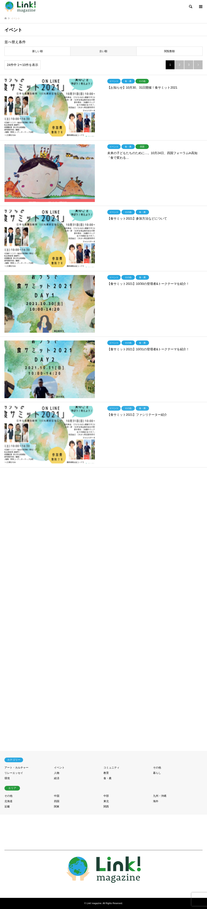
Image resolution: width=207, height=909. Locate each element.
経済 (56, 778)
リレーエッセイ (13, 772)
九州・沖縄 (159, 795)
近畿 (7, 806)
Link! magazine (94, 903)
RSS (103, 888)
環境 (7, 778)
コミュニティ (111, 767)
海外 (155, 801)
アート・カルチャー (16, 767)
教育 (106, 772)
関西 (106, 806)
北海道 (8, 801)
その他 (157, 767)
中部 (106, 795)
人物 (56, 772)
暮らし (157, 772)
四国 (56, 801)
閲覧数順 (169, 51)
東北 (106, 801)
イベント (59, 767)
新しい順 (37, 51)
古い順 (103, 51)
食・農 (107, 778)
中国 (56, 795)
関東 (56, 806)
